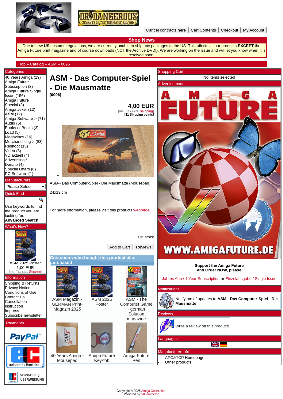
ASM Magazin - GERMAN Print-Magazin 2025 (67, 304)
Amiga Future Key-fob (102, 358)
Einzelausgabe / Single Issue (251, 278)
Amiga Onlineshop (153, 391)
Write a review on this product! (202, 326)
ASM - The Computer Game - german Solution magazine (136, 309)
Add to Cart (119, 247)
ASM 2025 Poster (102, 302)
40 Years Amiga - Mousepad (67, 358)
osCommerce (150, 394)
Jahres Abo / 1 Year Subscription (191, 278)
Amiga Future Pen (136, 358)
